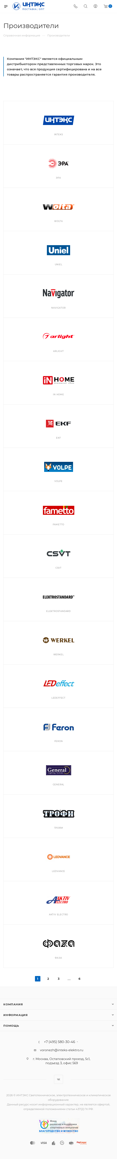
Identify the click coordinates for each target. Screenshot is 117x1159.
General (58, 784)
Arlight (58, 351)
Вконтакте (58, 1079)
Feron (58, 741)
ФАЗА (58, 958)
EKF (58, 438)
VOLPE (58, 481)
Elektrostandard (58, 611)
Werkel (58, 654)
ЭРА (58, 177)
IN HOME (58, 394)
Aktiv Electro (58, 914)
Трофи (58, 828)
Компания (13, 1004)
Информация (15, 1015)
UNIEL (58, 264)
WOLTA (58, 221)
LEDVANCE (58, 871)
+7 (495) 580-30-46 (59, 1042)
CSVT (58, 568)
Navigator (58, 307)
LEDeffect (58, 698)
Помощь (11, 1025)
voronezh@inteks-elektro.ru (61, 1050)
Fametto (58, 524)
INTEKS (58, 134)
